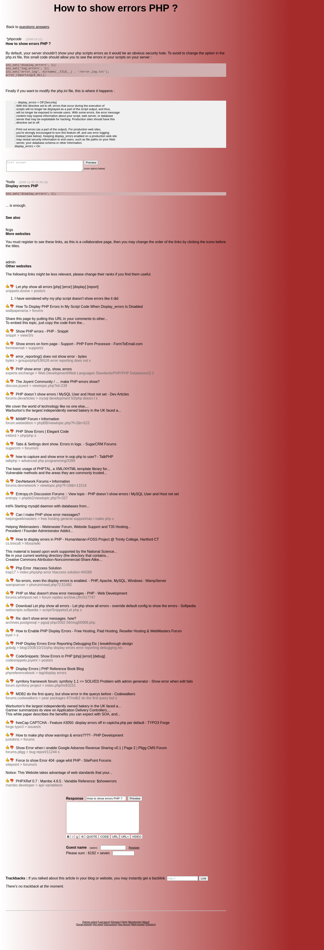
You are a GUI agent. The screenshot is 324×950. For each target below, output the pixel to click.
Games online (90, 933)
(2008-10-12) (33, 39)
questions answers (34, 27)
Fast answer (49, 169)
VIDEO (136, 848)
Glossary (115, 933)
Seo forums (124, 936)
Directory (150, 936)
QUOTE (92, 848)
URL (115, 848)
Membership (135, 933)
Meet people (138, 936)
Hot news (98, 936)
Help (124, 933)
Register (134, 859)
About (146, 933)
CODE (104, 848)
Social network (84, 936)
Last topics (104, 933)
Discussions (110, 936)
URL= (125, 848)
